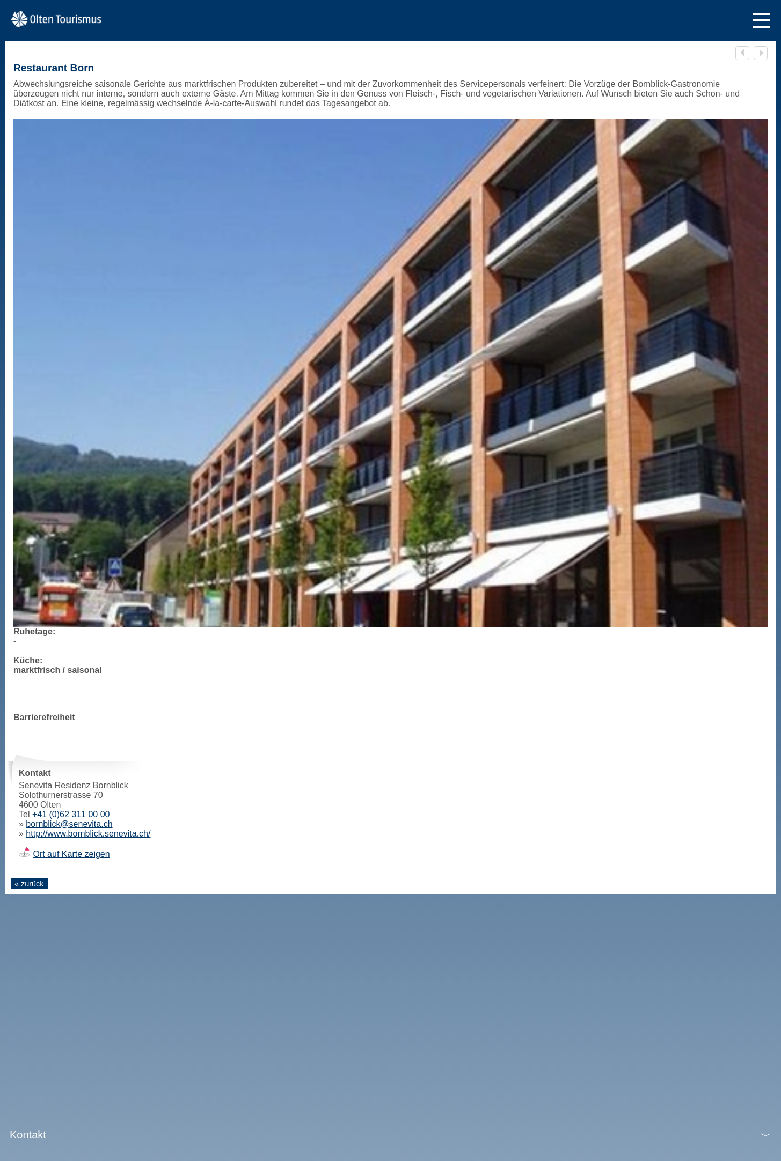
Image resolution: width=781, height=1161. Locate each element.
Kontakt (28, 1135)
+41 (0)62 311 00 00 (71, 814)
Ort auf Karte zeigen (71, 854)
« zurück (28, 883)
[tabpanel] (390, 424)
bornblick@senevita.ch (69, 824)
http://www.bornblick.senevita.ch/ (88, 833)
